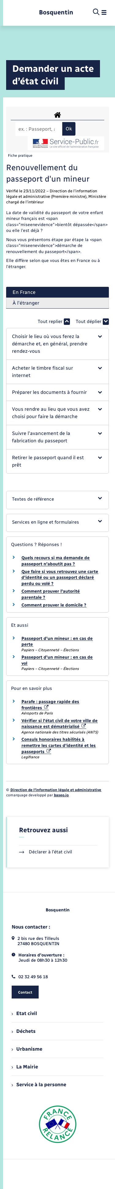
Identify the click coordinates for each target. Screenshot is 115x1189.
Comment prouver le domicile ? (53, 605)
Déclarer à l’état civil (45, 852)
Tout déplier (92, 321)
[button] (57, 344)
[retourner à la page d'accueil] (56, 12)
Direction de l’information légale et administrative (55, 790)
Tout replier (54, 321)
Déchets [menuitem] (24, 1031)
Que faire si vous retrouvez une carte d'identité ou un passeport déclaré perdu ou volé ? (59, 577)
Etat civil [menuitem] (24, 1013)
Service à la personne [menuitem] (39, 1084)
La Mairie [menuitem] (25, 1067)
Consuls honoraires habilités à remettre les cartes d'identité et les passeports (58, 745)
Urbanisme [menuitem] (27, 1049)
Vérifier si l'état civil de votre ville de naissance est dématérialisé (59, 723)
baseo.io (61, 795)
